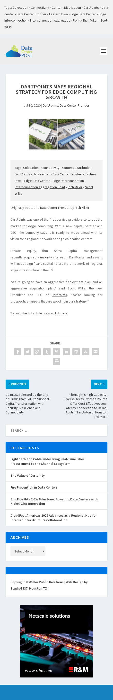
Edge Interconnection (68, 181)
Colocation (20, 7)
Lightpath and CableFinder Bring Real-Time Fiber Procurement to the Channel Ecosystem (47, 461)
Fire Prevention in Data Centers (34, 487)
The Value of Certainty (27, 475)
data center (41, 174)
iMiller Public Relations (46, 582)
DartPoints (91, 7)
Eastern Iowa (58, 14)
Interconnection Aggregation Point (55, 20)
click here (60, 313)
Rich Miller (90, 20)
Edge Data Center (83, 14)
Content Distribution (66, 7)
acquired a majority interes (43, 257)
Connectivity (40, 7)
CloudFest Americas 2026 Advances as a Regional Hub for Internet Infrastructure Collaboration (53, 517)
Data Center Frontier (31, 14)
